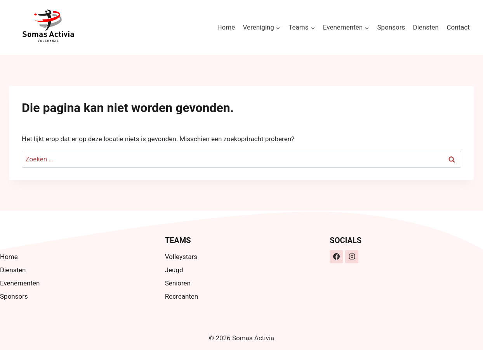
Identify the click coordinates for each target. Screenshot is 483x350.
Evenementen (20, 283)
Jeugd (174, 270)
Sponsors (391, 27)
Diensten (426, 27)
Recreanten (181, 296)
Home (226, 27)
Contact (458, 27)
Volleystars (181, 257)
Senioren (178, 283)
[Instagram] (351, 256)
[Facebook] (336, 256)
